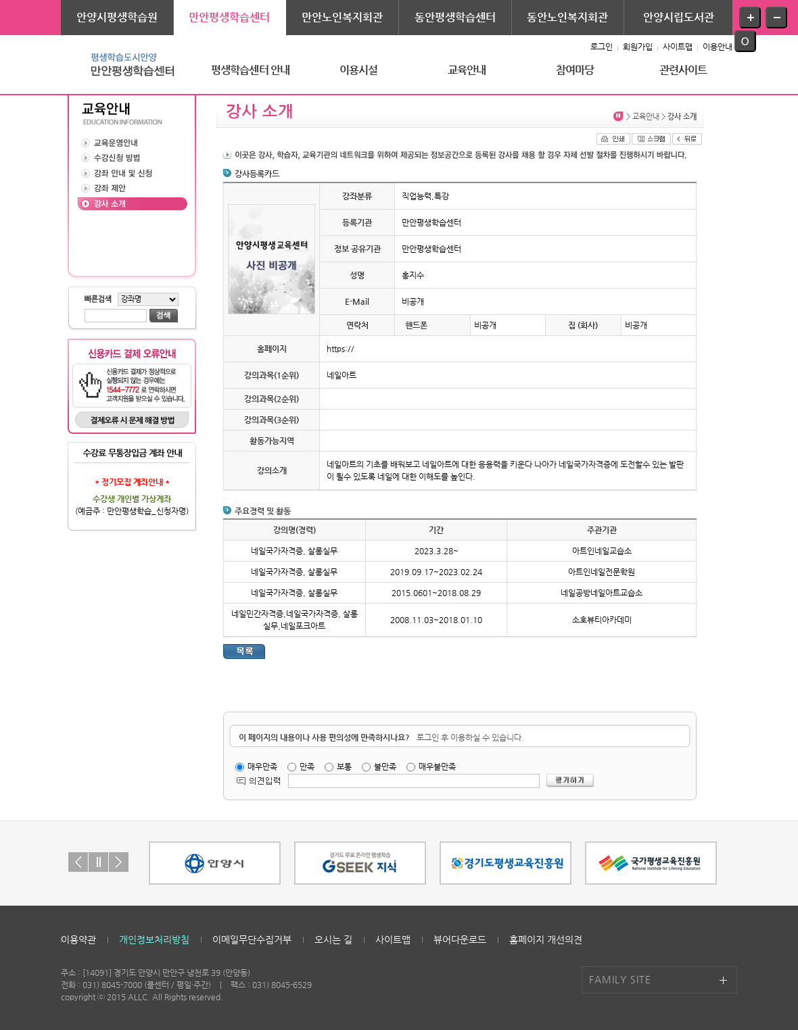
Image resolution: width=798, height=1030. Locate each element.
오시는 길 (333, 939)
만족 (307, 766)
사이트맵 (678, 46)
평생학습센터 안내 (250, 70)
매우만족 (262, 766)
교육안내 (467, 70)
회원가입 (638, 46)
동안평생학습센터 (455, 17)
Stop (98, 862)
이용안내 (717, 46)
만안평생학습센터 (229, 17)
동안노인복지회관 (567, 17)
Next (118, 862)
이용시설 (358, 70)
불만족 (385, 766)
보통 (344, 766)
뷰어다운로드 (459, 939)
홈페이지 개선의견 (545, 939)
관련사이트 (683, 70)
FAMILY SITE (620, 979)
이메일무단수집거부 (251, 939)
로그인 (601, 46)
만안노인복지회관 (342, 17)
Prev (78, 862)
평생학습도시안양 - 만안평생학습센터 (128, 64)
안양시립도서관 (678, 17)
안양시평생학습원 (117, 17)
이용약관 (78, 939)
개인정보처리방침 (154, 939)
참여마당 (575, 70)
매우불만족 (437, 766)
